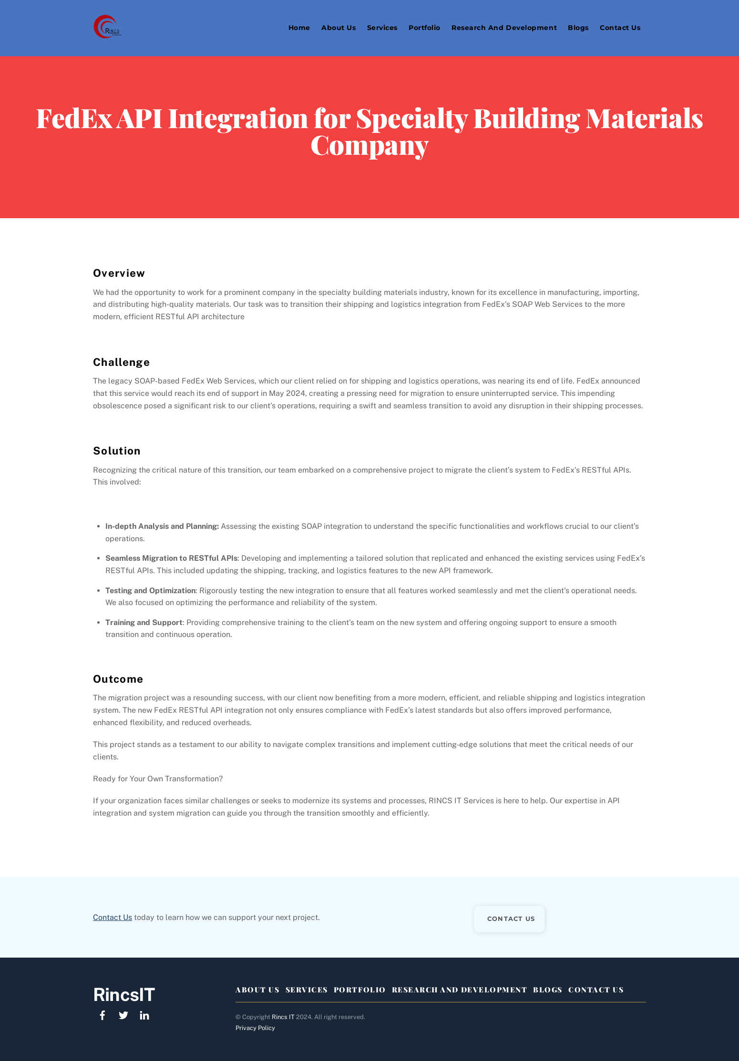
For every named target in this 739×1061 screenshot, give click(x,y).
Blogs (578, 27)
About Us (338, 27)
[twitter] (123, 1014)
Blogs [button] (548, 989)
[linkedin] (144, 1014)
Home (299, 27)
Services (382, 27)
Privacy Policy (255, 1027)
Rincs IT (283, 1017)
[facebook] (102, 1014)
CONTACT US (511, 918)
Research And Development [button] (459, 989)
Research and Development (504, 27)
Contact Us (620, 27)
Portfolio (425, 27)
